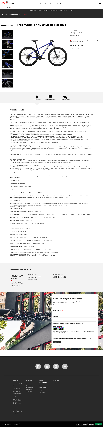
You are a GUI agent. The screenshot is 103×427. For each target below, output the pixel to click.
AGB (40, 389)
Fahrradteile (54, 10)
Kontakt (41, 385)
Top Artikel (55, 384)
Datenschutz (42, 387)
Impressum (42, 392)
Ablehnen (91, 424)
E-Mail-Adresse (57, 310)
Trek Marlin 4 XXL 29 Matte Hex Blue (41, 25)
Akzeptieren (98, 424)
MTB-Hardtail (24, 14)
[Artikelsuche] (100, 3)
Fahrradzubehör (43, 10)
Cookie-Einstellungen (81, 424)
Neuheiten (29, 391)
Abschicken (57, 342)
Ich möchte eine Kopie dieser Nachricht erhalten (66, 323)
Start (41, 4)
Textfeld (55, 316)
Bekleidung (63, 10)
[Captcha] (74, 335)
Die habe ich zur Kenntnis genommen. (70, 338)
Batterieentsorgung (44, 391)
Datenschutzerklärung (61, 338)
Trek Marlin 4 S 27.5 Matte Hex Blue (17, 275)
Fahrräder (33, 10)
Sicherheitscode (57, 326)
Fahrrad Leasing (49, 4)
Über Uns (60, 4)
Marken (71, 10)
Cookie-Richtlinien (17, 424)
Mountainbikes (15, 14)
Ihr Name (55, 305)
